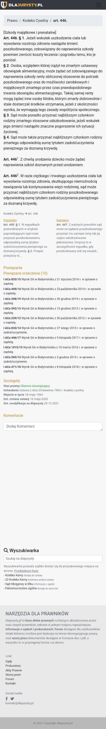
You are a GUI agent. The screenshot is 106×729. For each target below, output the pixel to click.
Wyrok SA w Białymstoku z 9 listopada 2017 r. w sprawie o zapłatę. (50, 340)
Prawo (12, 20)
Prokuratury (13, 665)
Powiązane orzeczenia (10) (25, 273)
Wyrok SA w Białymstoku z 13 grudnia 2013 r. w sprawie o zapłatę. (50, 311)
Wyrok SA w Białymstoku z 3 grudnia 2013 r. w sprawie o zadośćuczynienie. (49, 359)
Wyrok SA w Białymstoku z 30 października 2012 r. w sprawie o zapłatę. (52, 320)
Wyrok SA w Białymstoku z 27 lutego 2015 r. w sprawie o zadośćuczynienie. (49, 330)
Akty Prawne (14, 670)
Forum (10, 679)
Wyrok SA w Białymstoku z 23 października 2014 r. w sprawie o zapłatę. (52, 291)
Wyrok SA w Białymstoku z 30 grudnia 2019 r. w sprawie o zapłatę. (50, 301)
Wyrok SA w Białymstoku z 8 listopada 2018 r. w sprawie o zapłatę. (50, 369)
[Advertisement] (53, 489)
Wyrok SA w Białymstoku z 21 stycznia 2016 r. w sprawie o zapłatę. (50, 281)
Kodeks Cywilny (35, 20)
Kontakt (11, 683)
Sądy (9, 661)
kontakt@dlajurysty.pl (20, 703)
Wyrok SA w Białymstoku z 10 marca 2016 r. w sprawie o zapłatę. (50, 349)
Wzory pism (13, 674)
